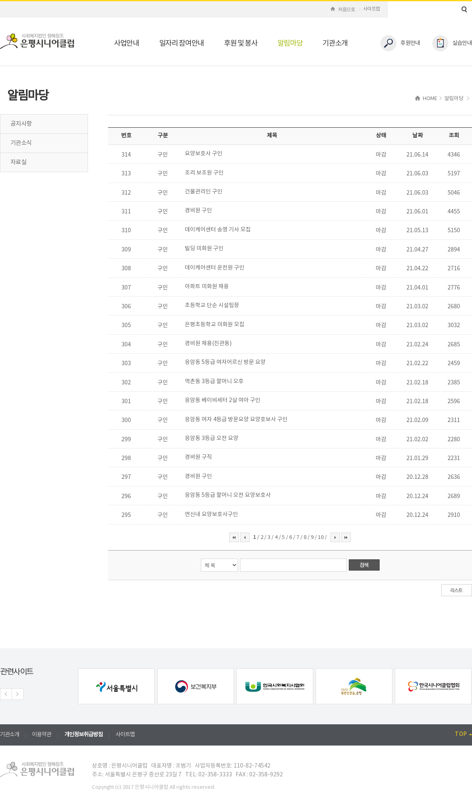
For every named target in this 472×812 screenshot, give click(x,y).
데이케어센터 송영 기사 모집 (218, 230)
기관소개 (335, 43)
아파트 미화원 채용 (207, 286)
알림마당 (290, 43)
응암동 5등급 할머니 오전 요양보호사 (228, 495)
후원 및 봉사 (241, 43)
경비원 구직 (198, 457)
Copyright (103, 787)
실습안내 (452, 43)
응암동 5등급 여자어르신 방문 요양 (225, 362)
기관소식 (21, 143)
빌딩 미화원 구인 (204, 248)
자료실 (18, 162)
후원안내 (400, 43)
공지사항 (21, 124)
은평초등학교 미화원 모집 (214, 325)
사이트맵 (371, 9)
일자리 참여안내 (181, 43)
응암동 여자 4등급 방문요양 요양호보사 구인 (236, 419)
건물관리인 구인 (203, 192)
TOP (463, 734)
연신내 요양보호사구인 (211, 514)
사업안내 (126, 43)
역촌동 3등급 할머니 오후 (214, 381)
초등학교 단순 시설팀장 (212, 305)
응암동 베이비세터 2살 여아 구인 (222, 400)
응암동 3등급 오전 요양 (211, 438)
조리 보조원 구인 (204, 173)
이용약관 (41, 735)
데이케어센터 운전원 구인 (214, 268)
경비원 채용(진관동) (208, 343)
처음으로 (343, 9)
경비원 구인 (198, 210)
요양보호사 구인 (203, 154)
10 (321, 538)
